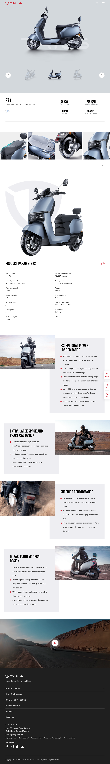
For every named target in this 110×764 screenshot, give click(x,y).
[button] (103, 164)
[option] (55, 34)
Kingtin (50, 760)
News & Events (12, 705)
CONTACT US (11, 725)
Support (9, 711)
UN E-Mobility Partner (15, 700)
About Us (9, 717)
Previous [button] (8, 75)
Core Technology (13, 694)
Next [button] (102, 75)
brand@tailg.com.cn (14, 735)
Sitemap (56, 760)
